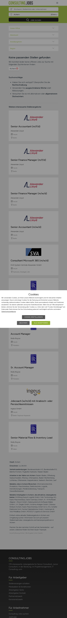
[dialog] (33, 309)
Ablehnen (23, 323)
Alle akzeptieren (41, 323)
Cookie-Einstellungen (33, 317)
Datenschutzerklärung (8, 311)
